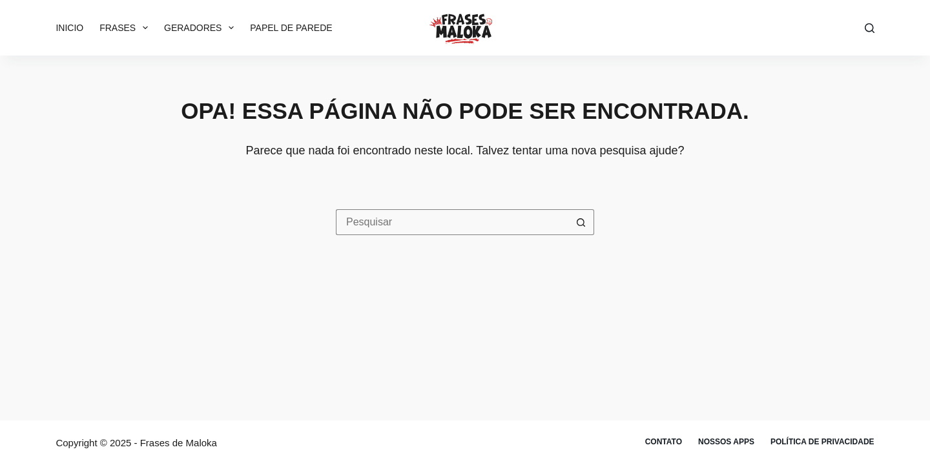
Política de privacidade (822, 441)
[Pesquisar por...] (452, 222)
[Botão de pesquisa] (581, 222)
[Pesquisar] (869, 28)
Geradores (201, 28)
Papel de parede (291, 28)
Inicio (69, 28)
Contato (663, 441)
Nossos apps (726, 441)
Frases (126, 28)
